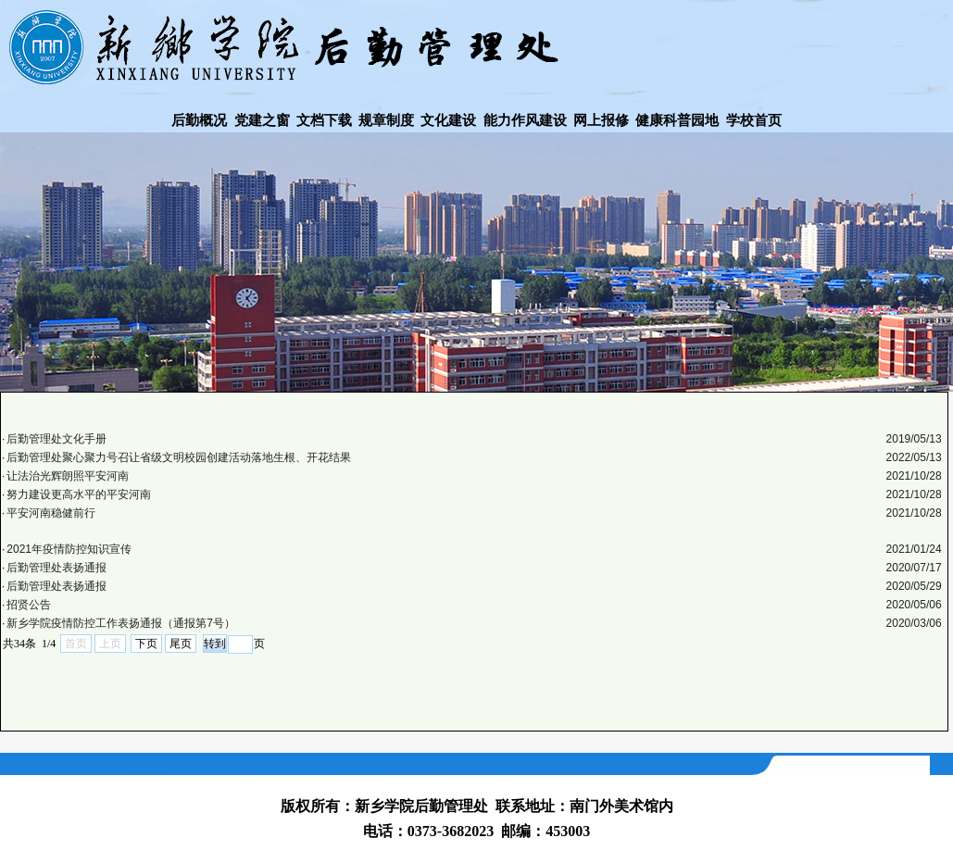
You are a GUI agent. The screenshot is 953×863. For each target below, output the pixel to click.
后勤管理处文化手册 (56, 438)
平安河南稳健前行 (50, 513)
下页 (146, 643)
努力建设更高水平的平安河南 (78, 494)
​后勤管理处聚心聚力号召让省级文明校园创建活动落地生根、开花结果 (178, 457)
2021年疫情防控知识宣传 (69, 549)
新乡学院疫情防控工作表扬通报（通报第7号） (120, 623)
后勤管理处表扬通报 (56, 567)
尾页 (180, 643)
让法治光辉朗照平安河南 (67, 475)
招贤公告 (28, 604)
